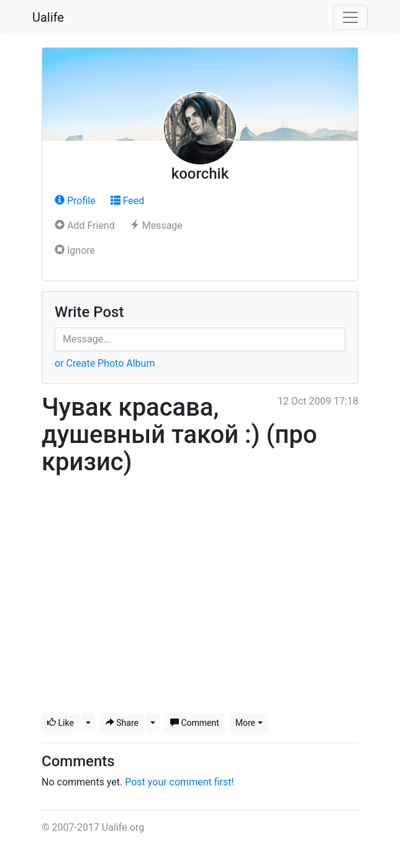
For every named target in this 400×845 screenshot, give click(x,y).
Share (122, 723)
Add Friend (85, 225)
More (245, 723)
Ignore (75, 250)
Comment (194, 723)
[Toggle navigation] (350, 17)
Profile (75, 201)
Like (60, 723)
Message (156, 225)
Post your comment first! (179, 782)
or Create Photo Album (105, 363)
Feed (128, 201)
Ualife (48, 17)
